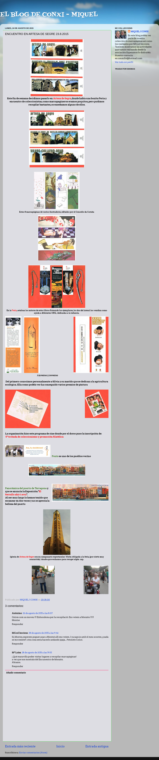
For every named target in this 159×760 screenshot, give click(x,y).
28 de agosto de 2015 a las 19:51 (37, 652)
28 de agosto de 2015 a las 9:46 (43, 633)
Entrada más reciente (20, 746)
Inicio (60, 746)
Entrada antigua (97, 746)
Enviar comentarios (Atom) (33, 752)
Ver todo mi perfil (124, 62)
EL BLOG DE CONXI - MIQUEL (49, 14)
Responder (17, 624)
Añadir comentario (16, 672)
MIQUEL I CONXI (139, 31)
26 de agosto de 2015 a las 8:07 (38, 613)
